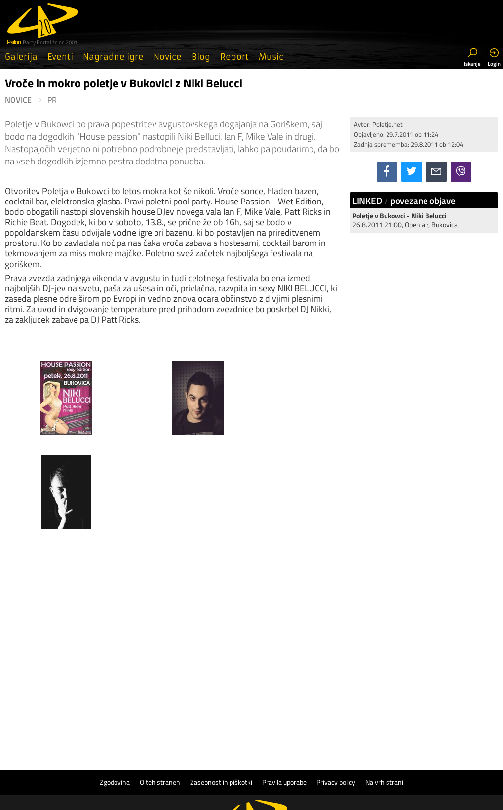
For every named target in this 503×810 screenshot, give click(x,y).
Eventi (60, 57)
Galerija (21, 57)
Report (234, 57)
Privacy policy (335, 687)
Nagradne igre (113, 57)
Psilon (275, 746)
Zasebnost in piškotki (221, 687)
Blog (201, 57)
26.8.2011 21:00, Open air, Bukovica (405, 220)
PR (52, 100)
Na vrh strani (384, 687)
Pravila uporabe (284, 687)
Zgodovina (115, 687)
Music (271, 57)
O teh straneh (160, 687)
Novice (168, 57)
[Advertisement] (424, 302)
